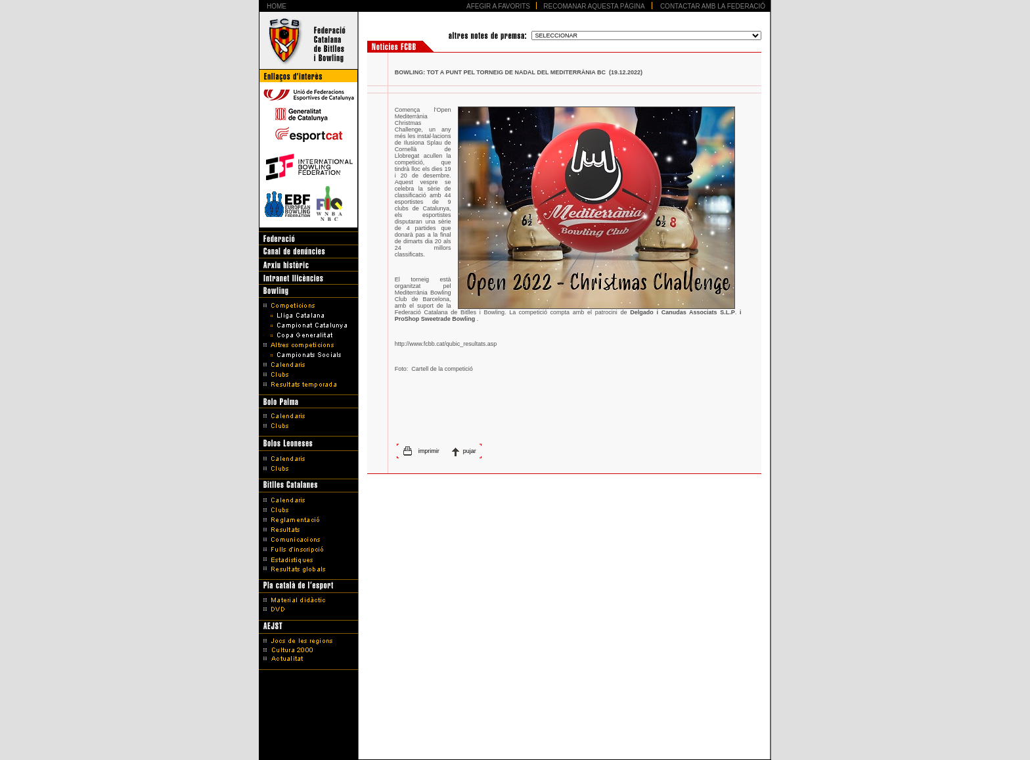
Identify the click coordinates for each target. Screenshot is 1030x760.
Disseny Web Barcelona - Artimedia (514, 746)
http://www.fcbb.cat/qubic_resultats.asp (446, 344)
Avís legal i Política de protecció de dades (515, 728)
